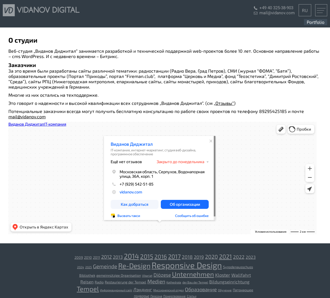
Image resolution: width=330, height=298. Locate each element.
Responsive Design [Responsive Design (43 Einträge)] (187, 265)
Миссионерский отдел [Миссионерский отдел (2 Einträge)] (168, 290)
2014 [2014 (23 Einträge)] (131, 256)
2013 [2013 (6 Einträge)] (118, 257)
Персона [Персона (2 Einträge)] (156, 296)
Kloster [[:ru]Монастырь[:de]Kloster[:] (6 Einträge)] (222, 275)
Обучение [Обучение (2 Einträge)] (225, 290)
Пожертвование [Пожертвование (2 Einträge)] (174, 296)
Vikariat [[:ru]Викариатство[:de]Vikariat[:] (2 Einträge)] (147, 275)
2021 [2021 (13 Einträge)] (225, 256)
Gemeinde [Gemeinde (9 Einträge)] (105, 266)
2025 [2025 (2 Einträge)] (88, 267)
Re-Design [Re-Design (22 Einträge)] (134, 265)
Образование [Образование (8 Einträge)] (201, 289)
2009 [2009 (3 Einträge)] (79, 257)
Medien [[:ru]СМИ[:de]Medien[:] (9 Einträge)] (156, 281)
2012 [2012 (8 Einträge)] (106, 257)
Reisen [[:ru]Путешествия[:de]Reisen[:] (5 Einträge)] (87, 281)
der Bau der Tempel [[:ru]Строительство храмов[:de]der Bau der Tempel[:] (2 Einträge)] (195, 282)
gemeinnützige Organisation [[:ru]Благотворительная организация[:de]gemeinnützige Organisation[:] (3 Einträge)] (118, 275)
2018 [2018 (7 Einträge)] (187, 257)
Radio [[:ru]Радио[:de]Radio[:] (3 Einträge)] (99, 282)
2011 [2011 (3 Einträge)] (96, 257)
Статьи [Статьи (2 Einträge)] (191, 296)
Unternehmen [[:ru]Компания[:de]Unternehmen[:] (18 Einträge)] (193, 274)
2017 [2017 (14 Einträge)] (174, 256)
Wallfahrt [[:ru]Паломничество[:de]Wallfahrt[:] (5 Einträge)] (241, 275)
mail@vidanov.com (277, 12)
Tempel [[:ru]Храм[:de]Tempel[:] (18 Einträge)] (88, 289)
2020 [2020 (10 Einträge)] (211, 256)
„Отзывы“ (224, 103)
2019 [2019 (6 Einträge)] (199, 257)
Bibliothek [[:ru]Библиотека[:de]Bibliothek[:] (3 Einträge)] (87, 275)
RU (305, 10)
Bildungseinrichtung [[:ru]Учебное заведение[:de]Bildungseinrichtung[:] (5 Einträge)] (229, 281)
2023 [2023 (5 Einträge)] (251, 257)
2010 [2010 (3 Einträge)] (88, 257)
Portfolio (315, 22)
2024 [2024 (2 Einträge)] (80, 267)
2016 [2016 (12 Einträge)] (160, 256)
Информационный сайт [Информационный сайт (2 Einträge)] (116, 290)
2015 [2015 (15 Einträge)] (146, 256)
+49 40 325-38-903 (276, 7)
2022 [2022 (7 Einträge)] (239, 257)
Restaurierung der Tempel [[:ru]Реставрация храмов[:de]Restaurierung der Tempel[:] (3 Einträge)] (125, 282)
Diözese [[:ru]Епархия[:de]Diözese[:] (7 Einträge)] (162, 275)
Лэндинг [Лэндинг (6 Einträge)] (142, 289)
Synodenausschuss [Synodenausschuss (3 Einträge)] (238, 267)
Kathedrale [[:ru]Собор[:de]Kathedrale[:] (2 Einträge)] (173, 282)
